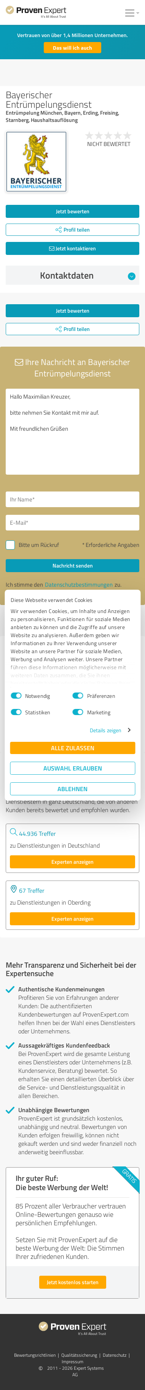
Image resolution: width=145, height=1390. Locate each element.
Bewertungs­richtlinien (35, 1355)
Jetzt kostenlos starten (73, 1282)
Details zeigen (105, 730)
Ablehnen (72, 788)
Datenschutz (114, 1355)
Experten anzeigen (72, 861)
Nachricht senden (73, 565)
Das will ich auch (72, 48)
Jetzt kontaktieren (72, 248)
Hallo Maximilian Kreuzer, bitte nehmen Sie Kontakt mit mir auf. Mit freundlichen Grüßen (72, 432)
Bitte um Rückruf (39, 545)
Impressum (72, 1361)
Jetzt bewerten (72, 211)
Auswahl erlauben (72, 768)
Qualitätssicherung (79, 1355)
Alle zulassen (72, 747)
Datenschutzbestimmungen (79, 585)
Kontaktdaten (87, 275)
